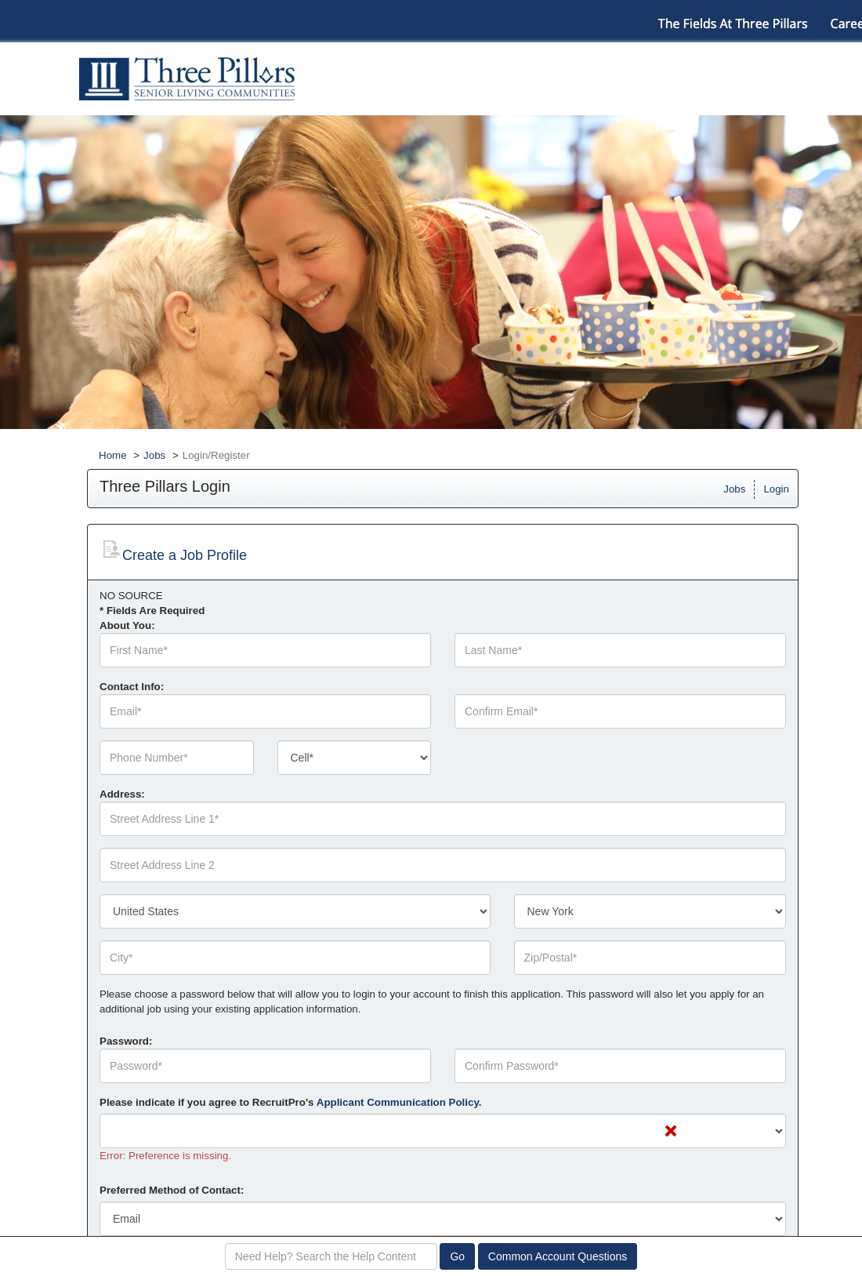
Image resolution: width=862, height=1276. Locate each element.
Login (776, 489)
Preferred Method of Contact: (172, 1190)
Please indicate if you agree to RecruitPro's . (291, 1102)
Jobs (154, 455)
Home (113, 455)
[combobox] (354, 757)
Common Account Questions (557, 1256)
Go (457, 1256)
